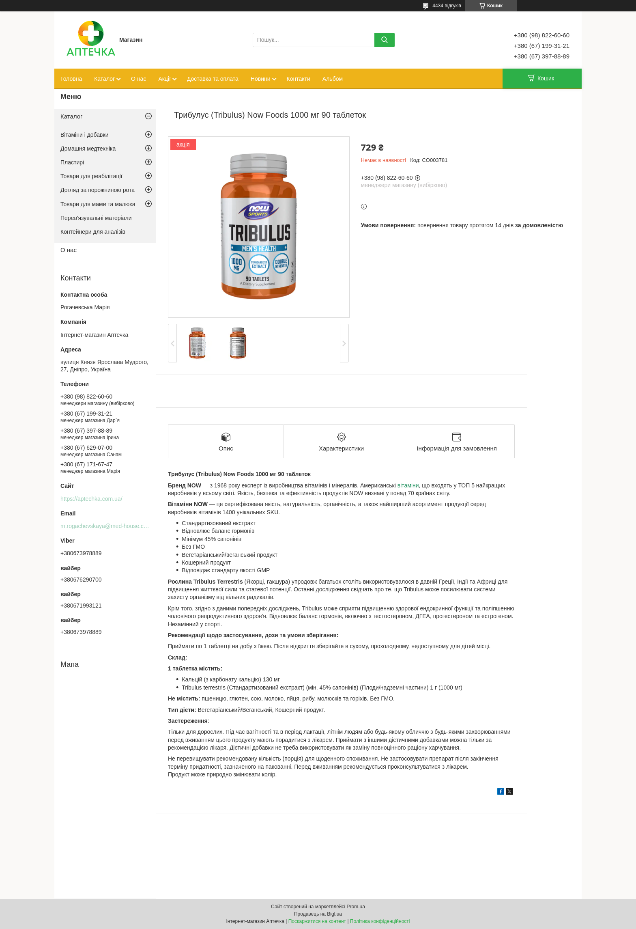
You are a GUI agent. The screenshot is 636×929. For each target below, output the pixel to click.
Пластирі (72, 162)
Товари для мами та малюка (97, 204)
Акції (164, 78)
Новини (261, 78)
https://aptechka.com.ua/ (91, 499)
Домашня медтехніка (88, 148)
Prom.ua (356, 907)
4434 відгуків (446, 6)
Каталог (104, 78)
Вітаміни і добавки (84, 134)
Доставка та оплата (212, 78)
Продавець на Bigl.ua (318, 914)
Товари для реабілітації (91, 176)
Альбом (332, 78)
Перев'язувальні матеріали (95, 218)
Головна (71, 78)
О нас (138, 78)
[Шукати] (384, 40)
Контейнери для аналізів (92, 231)
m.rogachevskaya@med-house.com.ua (109, 526)
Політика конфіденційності (380, 921)
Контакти (298, 78)
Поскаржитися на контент (317, 921)
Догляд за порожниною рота (97, 190)
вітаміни (408, 485)
